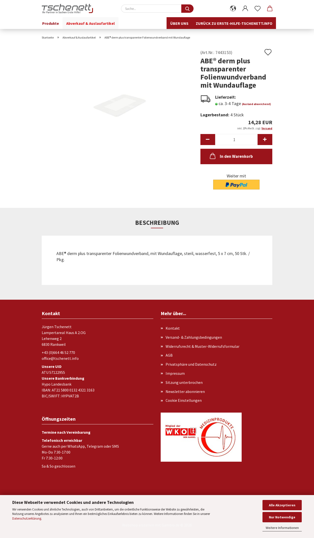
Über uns (179, 23)
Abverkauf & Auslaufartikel (90, 23)
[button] (233, 8)
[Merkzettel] (257, 8)
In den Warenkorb (231, 156)
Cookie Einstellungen (184, 400)
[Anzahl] (236, 139)
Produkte (50, 23)
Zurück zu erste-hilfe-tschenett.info (234, 23)
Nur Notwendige (282, 517)
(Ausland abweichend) (256, 104)
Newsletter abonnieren (185, 391)
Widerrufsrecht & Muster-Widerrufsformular (202, 346)
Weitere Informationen (282, 527)
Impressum (175, 373)
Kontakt (173, 328)
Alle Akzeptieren (282, 505)
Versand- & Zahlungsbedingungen (194, 337)
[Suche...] (187, 8)
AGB (169, 355)
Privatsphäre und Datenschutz (191, 364)
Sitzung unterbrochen (184, 382)
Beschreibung (157, 223)
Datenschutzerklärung (26, 518)
